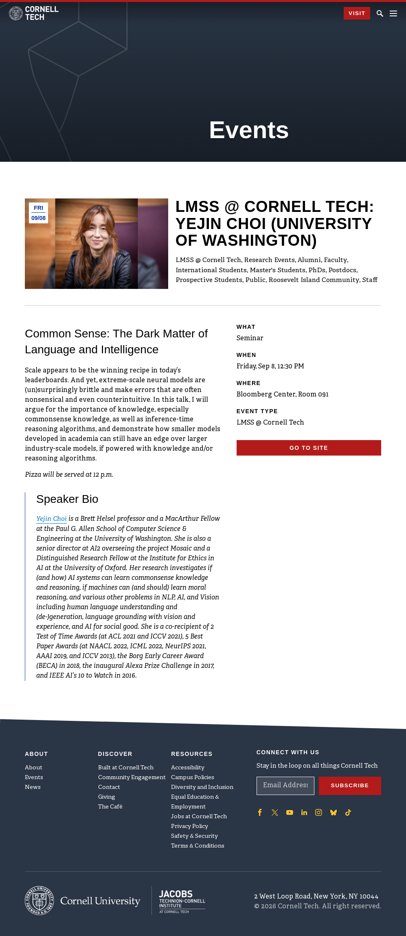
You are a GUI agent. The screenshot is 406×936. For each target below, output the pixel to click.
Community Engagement (132, 776)
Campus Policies (192, 776)
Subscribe (349, 784)
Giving (106, 796)
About (33, 766)
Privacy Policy (189, 825)
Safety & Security (194, 835)
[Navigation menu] (393, 13)
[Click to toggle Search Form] (379, 13)
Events (34, 776)
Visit (356, 13)
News (33, 786)
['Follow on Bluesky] (332, 811)
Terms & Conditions (197, 844)
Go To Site (309, 448)
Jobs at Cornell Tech (199, 815)
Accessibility (187, 766)
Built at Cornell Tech (126, 766)
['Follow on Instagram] (317, 811)
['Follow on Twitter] (274, 811)
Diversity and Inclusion (202, 786)
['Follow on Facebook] (260, 811)
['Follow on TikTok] (347, 811)
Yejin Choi (51, 519)
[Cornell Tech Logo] (34, 13)
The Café (110, 805)
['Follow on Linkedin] (303, 811)
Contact (109, 786)
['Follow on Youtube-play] (289, 811)
